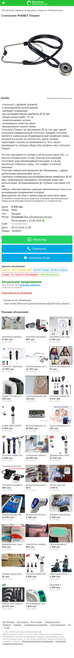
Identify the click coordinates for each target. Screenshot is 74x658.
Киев (14, 210)
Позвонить (37, 248)
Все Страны (36, 622)
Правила (7, 625)
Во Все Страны (59, 270)
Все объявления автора (38, 217)
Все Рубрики (8, 622)
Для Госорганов (57, 625)
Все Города (22, 622)
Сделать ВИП (25, 270)
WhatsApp (37, 239)
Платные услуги (52, 622)
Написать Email (37, 257)
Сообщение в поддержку (36, 625)
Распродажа (32, 274)
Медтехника (56, 10)
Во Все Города (41, 270)
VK (69, 625)
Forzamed (17, 217)
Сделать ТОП (9, 270)
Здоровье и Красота (37, 10)
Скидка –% (7, 274)
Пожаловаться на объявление (17, 293)
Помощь (17, 625)
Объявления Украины (13, 10)
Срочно (19, 274)
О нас (7, 627)
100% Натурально (49, 274)
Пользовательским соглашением (37, 641)
